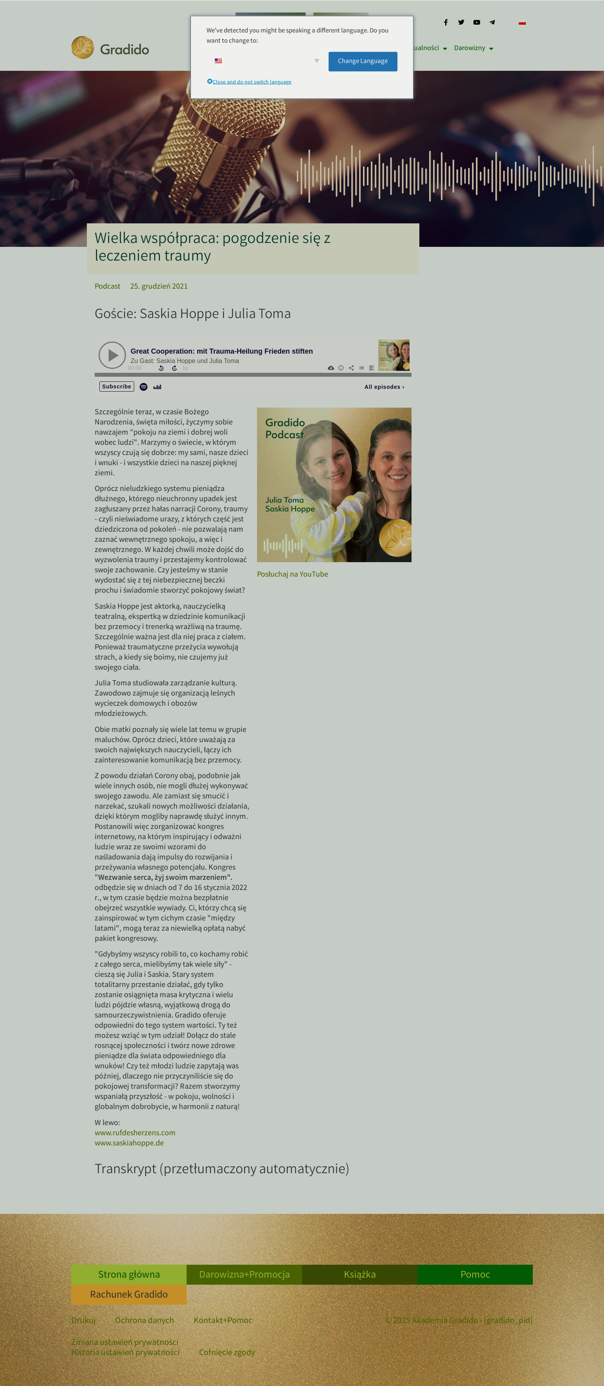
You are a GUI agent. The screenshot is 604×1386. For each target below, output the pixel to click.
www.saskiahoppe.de (129, 1143)
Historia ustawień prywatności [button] (125, 1353)
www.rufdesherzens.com (135, 1133)
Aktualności (425, 48)
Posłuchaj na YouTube (292, 575)
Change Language (363, 61)
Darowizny (473, 48)
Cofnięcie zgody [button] (227, 1353)
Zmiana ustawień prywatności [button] (124, 1343)
